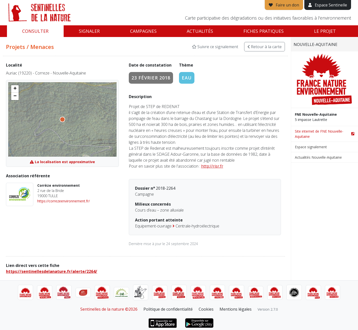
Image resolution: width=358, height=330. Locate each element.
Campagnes (143, 31)
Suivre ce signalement (215, 46)
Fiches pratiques (263, 31)
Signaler (89, 31)
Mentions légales (236, 309)
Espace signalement (311, 147)
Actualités (200, 31)
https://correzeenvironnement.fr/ (63, 201)
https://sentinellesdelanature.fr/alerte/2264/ (51, 271)
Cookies (206, 309)
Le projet (325, 31)
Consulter (35, 31)
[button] (15, 89)
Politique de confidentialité (168, 309)
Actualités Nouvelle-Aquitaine (318, 157)
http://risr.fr (212, 166)
